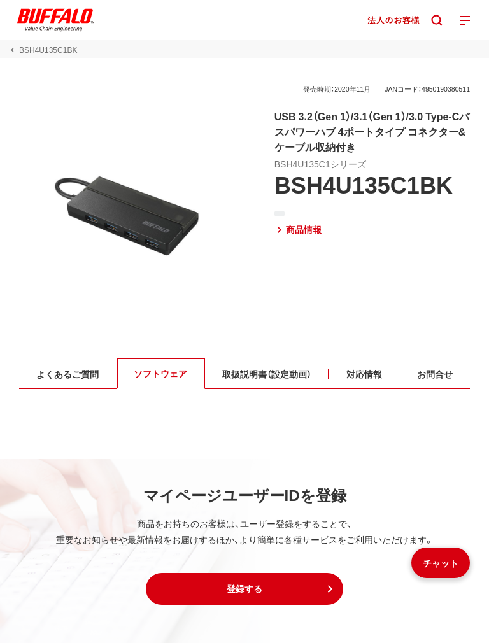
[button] (244, 589)
